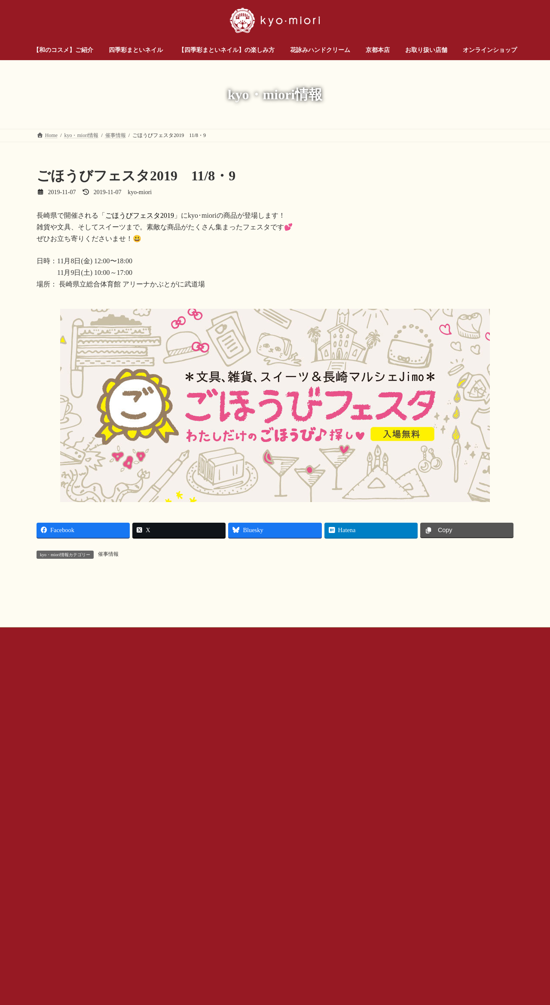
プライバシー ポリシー (335, 732)
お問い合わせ (60, 732)
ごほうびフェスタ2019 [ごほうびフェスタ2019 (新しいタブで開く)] (139, 215)
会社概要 (197, 732)
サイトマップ (394, 732)
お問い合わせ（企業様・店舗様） (131, 732)
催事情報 (108, 554)
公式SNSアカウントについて (258, 732)
